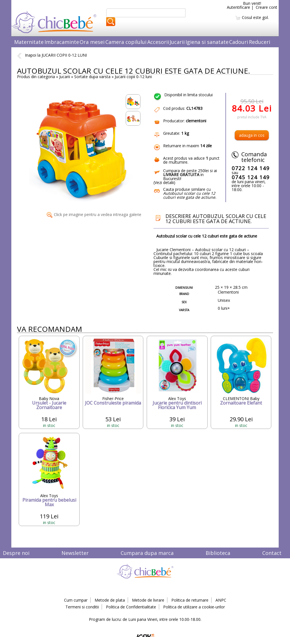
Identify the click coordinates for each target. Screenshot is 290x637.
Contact (272, 553)
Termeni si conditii (82, 607)
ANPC (221, 600)
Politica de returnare (189, 600)
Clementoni (228, 292)
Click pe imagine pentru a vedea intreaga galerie (94, 214)
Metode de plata (110, 600)
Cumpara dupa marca (147, 553)
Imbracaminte (61, 42)
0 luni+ (224, 308)
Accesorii (158, 42)
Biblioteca (218, 553)
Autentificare (238, 7)
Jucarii (177, 42)
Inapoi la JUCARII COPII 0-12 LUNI (52, 55)
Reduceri (259, 42)
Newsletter (75, 553)
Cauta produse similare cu (189, 193)
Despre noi (16, 553)
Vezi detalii (164, 182)
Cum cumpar (76, 600)
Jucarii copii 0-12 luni (133, 76)
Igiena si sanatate (207, 42)
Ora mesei (92, 42)
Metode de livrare (148, 600)
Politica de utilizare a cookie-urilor (194, 607)
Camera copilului (125, 42)
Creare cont (266, 7)
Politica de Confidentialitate (131, 607)
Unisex (224, 300)
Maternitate (29, 42)
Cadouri (238, 42)
